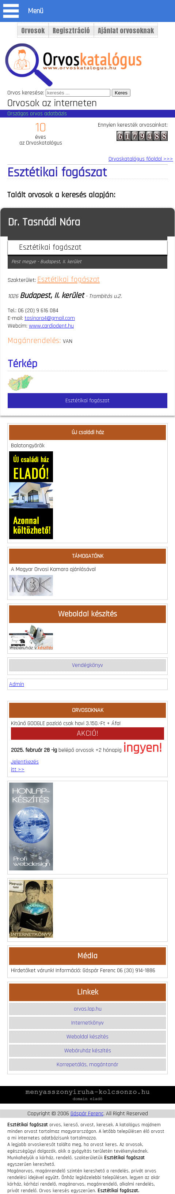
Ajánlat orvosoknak (126, 31)
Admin (16, 684)
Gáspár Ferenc (87, 1113)
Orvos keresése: (25, 93)
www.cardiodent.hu (51, 326)
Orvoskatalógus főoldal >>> (141, 159)
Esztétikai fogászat (68, 280)
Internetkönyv (87, 1023)
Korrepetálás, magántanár (87, 1064)
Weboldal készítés (87, 1037)
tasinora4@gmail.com (49, 318)
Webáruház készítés (87, 1051)
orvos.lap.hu (88, 1009)
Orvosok (33, 31)
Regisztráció (71, 31)
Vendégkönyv (87, 665)
